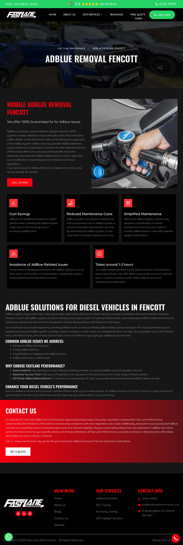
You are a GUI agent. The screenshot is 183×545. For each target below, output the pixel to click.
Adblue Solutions (106, 498)
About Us (69, 14)
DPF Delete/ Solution (109, 518)
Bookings (116, 14)
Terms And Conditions (166, 540)
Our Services (93, 14)
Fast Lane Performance (71, 48)
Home (52, 14)
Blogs (57, 511)
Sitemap (59, 525)
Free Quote (137, 14)
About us (59, 505)
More (140, 18)
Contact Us (61, 518)
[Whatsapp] (8, 537)
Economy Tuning (106, 511)
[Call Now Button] (175, 538)
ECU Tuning (103, 505)
